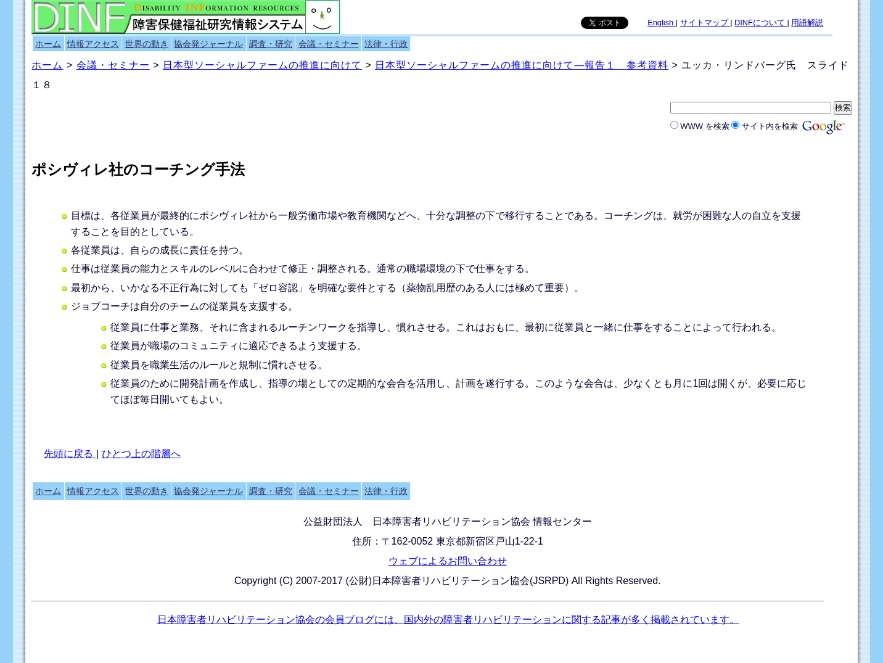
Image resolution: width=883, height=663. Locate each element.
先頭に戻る (70, 453)
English (661, 22)
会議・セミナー (328, 44)
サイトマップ (705, 22)
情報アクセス (93, 44)
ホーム (48, 44)
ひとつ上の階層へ (141, 453)
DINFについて (760, 22)
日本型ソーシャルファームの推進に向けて (262, 65)
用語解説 (807, 22)
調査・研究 (270, 44)
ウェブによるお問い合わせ (447, 561)
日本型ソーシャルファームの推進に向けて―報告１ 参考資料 (521, 65)
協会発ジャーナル (208, 44)
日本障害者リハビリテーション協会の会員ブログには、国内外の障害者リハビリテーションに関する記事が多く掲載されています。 (448, 619)
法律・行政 (386, 44)
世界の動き (146, 44)
